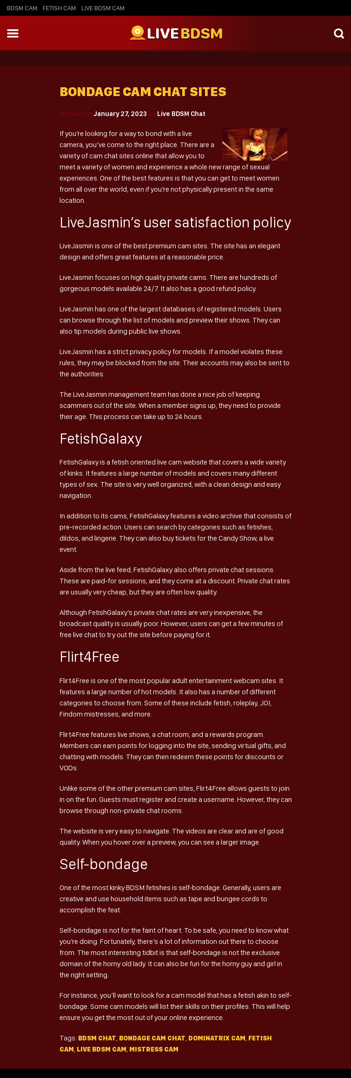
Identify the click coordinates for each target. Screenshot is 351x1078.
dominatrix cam (216, 1038)
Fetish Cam (59, 8)
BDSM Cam (22, 8)
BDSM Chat (97, 1038)
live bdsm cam (101, 1049)
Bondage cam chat (152, 1038)
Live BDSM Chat (181, 113)
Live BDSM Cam (103, 8)
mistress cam (154, 1049)
